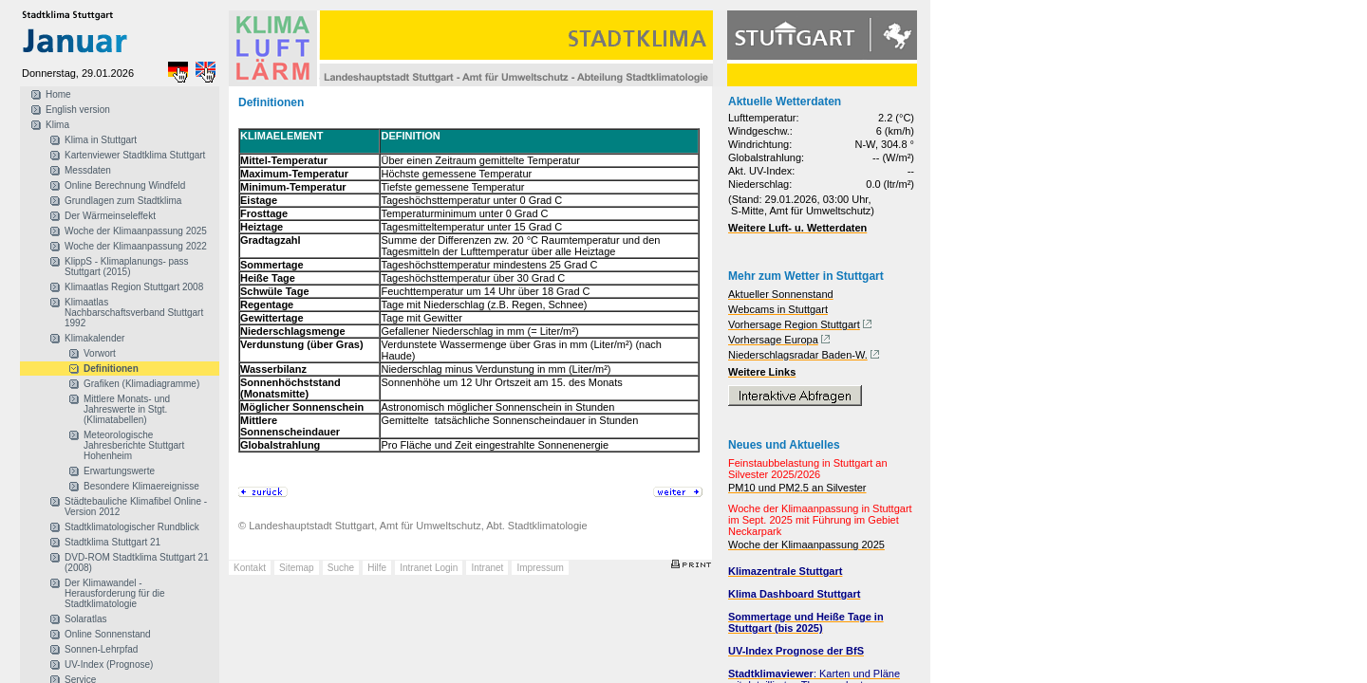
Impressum (539, 568)
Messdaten (88, 170)
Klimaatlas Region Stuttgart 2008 (134, 287)
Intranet (487, 568)
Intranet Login (429, 568)
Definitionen (111, 368)
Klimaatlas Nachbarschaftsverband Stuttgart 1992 (134, 312)
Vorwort (100, 353)
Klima (57, 125)
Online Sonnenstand (108, 634)
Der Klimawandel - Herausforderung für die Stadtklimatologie (115, 593)
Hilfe (376, 568)
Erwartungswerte (119, 471)
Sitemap (296, 568)
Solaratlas (85, 619)
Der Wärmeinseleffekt (110, 216)
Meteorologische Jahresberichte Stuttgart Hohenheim (134, 445)
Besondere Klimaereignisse (141, 486)
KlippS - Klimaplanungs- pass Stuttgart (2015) (127, 266)
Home (58, 94)
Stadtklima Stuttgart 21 (112, 542)
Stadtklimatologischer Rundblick (132, 527)
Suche (341, 568)
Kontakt (250, 568)
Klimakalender (94, 338)
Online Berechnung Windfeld (125, 185)
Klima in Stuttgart (101, 140)
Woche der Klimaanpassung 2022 (136, 246)
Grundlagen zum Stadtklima (123, 200)
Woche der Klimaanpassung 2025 (136, 231)
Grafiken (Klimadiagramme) (141, 383)
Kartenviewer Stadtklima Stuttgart (135, 155)
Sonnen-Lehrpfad (101, 649)
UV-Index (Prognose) (109, 664)
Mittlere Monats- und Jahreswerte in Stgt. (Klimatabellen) (127, 409)
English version (78, 109)
